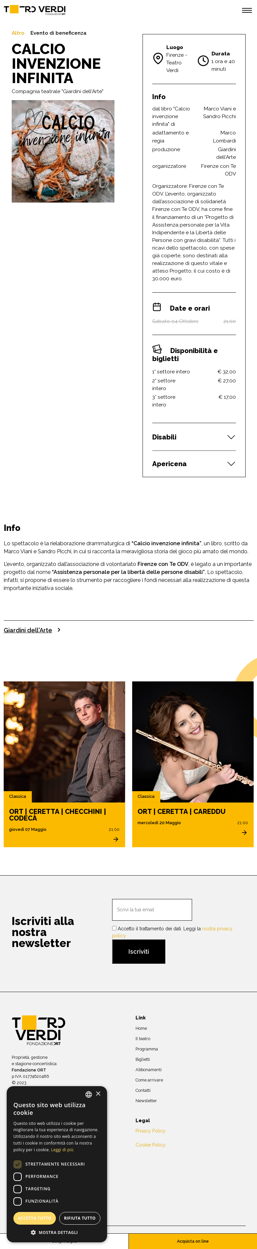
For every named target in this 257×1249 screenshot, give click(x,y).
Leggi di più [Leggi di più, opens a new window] (62, 1150)
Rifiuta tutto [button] (80, 1218)
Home (141, 1027)
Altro (18, 33)
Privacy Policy (151, 1130)
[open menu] (247, 11)
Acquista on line (193, 1241)
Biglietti (143, 1058)
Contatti (143, 1089)
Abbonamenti (149, 1069)
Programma (147, 1048)
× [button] (97, 1094)
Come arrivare (149, 1079)
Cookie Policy (151, 1144)
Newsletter (146, 1100)
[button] (56, 1232)
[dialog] (57, 1164)
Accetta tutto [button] (34, 1218)
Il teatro (143, 1038)
